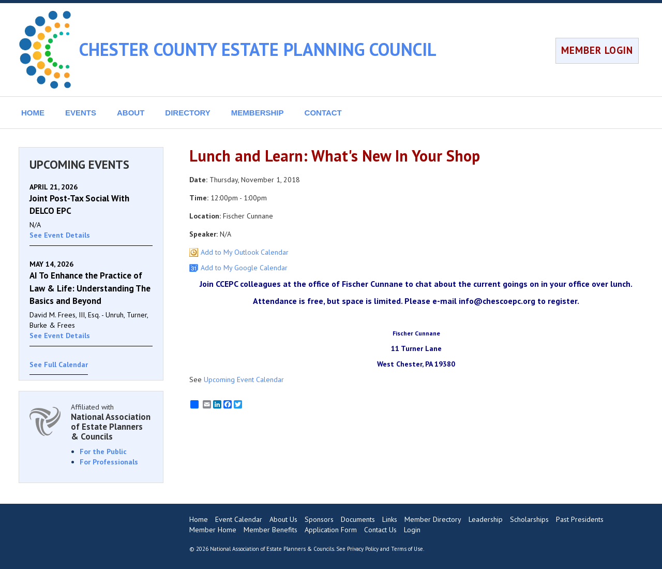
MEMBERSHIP (257, 112)
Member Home (212, 529)
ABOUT (130, 112)
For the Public (103, 451)
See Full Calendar (58, 364)
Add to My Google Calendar (244, 267)
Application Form (331, 529)
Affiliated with (112, 421)
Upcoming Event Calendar (244, 379)
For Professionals (109, 461)
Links (389, 519)
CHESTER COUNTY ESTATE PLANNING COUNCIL (258, 49)
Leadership (486, 519)
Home (198, 519)
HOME (32, 112)
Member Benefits (270, 529)
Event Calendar (238, 519)
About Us (283, 519)
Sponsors (319, 519)
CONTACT (323, 112)
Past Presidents (580, 519)
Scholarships (529, 519)
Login (412, 529)
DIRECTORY (187, 112)
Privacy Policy (363, 548)
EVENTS (80, 112)
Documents (358, 519)
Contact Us (380, 529)
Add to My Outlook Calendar (245, 252)
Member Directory (432, 519)
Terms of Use (407, 548)
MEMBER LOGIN (597, 50)
